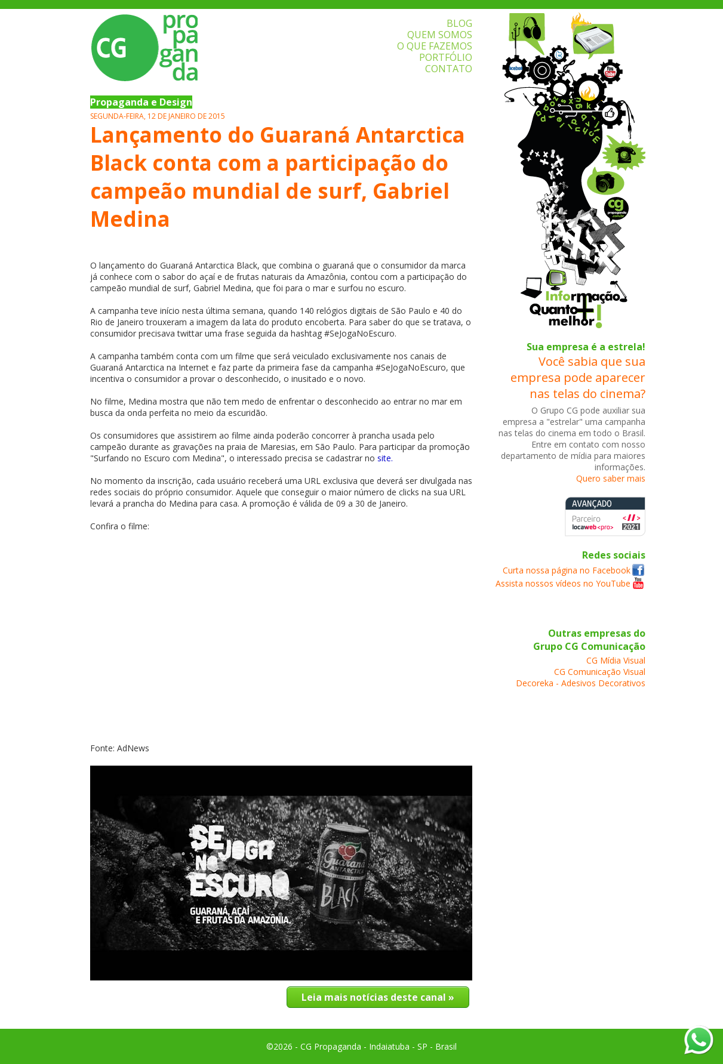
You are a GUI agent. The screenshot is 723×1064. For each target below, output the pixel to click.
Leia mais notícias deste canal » (377, 997)
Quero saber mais (610, 478)
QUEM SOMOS (439, 34)
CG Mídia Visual (615, 660)
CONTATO (448, 68)
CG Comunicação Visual (599, 671)
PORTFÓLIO (445, 57)
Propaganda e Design (141, 102)
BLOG (459, 23)
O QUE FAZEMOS (434, 46)
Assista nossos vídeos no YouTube (563, 583)
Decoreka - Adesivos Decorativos (580, 683)
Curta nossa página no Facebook (566, 570)
